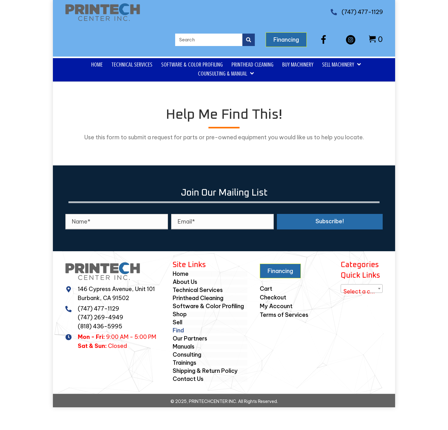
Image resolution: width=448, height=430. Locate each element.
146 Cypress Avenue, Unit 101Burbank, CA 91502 (116, 293)
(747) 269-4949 (100, 317)
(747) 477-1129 (362, 12)
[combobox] (362, 288)
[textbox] (361, 291)
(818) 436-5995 (100, 326)
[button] (323, 39)
